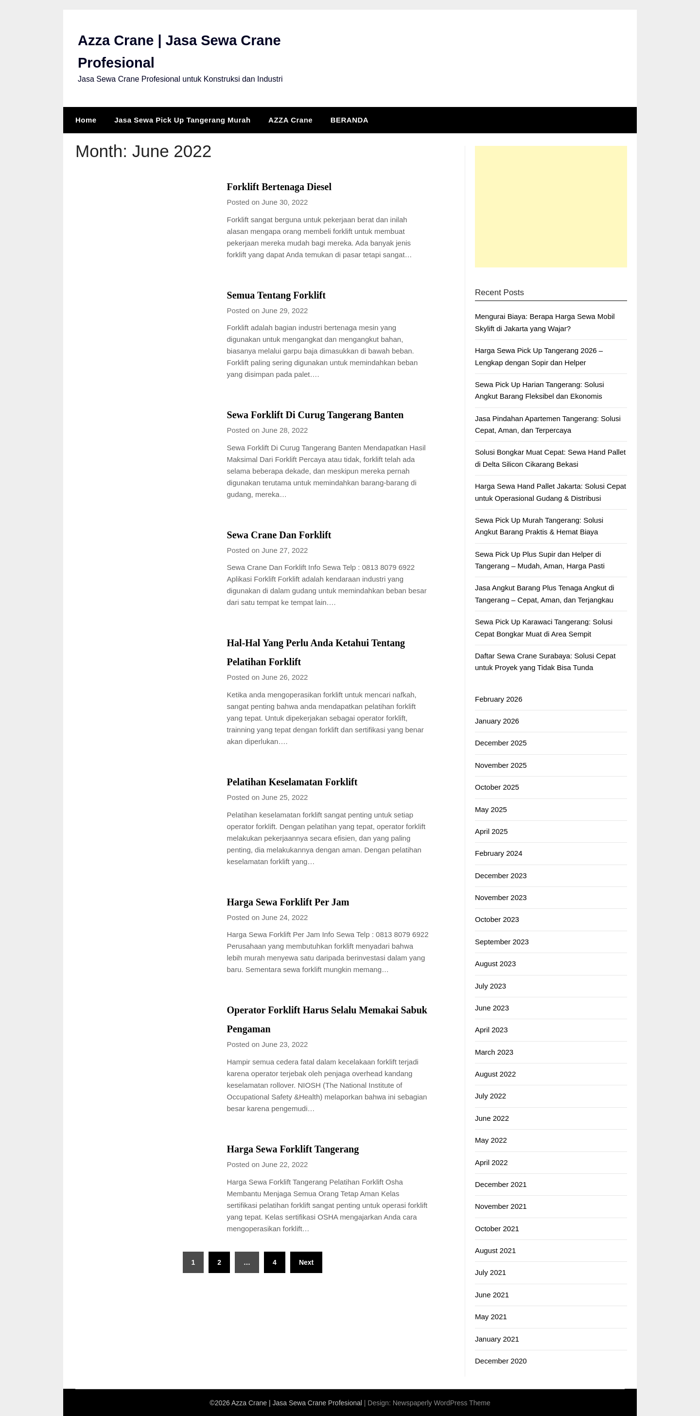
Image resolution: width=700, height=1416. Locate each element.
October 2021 (497, 1228)
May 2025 (491, 809)
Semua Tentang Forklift (291, 294)
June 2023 (492, 1007)
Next (306, 1281)
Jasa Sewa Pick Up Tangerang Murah (182, 119)
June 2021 (492, 1294)
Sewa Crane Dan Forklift (295, 553)
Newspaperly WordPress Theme (441, 1402)
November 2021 (501, 1206)
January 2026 (497, 720)
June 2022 (492, 1118)
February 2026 (499, 698)
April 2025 (491, 831)
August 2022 (495, 1073)
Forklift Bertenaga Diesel (295, 185)
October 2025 (497, 786)
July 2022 (490, 1095)
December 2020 (501, 1360)
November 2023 (501, 897)
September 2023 (502, 941)
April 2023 (491, 1029)
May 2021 (491, 1316)
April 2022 (491, 1162)
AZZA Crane (290, 119)
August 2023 (495, 963)
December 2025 (501, 742)
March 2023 (494, 1051)
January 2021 (497, 1338)
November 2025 (501, 765)
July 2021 (490, 1272)
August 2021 (495, 1250)
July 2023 (490, 985)
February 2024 (499, 853)
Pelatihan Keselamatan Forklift (312, 800)
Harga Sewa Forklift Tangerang (313, 1167)
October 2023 (497, 919)
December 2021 (501, 1184)
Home (86, 119)
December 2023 (501, 875)
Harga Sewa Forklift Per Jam (306, 920)
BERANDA (350, 119)
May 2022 (491, 1139)
